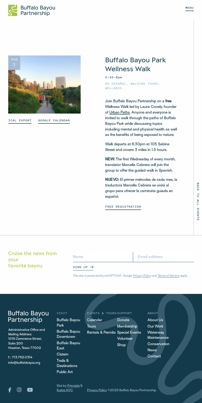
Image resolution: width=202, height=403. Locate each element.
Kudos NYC (65, 390)
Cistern (62, 354)
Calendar (94, 320)
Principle (73, 385)
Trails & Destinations (67, 363)
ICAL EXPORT (20, 120)
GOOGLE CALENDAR (54, 120)
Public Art (65, 372)
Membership (127, 326)
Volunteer (125, 339)
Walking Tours (144, 83)
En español (115, 83)
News (152, 350)
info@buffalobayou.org (24, 362)
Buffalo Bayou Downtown (68, 334)
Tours (91, 326)
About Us (155, 320)
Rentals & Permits (101, 333)
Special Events (129, 333)
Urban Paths (119, 113)
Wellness (113, 88)
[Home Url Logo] (31, 10)
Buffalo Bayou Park (68, 323)
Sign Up (80, 267)
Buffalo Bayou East (68, 346)
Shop (121, 345)
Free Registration (123, 206)
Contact (154, 356)
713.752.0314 (22, 357)
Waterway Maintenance (158, 335)
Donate (123, 320)
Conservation (158, 344)
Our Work (155, 326)
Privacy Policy (142, 276)
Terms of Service (168, 276)
